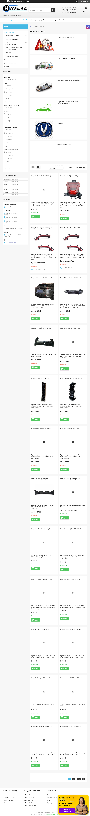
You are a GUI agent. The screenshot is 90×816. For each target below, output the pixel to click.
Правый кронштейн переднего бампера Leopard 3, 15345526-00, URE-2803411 (42, 456)
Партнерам (50, 803)
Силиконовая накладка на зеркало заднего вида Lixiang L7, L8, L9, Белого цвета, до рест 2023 (44, 203)
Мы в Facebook (30, 795)
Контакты (50, 795)
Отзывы (6, 66)
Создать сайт (20, 1)
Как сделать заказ (9, 797)
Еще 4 (7, 146)
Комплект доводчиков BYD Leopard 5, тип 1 (72, 505)
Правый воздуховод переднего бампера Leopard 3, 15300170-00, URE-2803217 (42, 406)
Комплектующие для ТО (66, 59)
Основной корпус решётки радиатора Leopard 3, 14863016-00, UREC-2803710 (72, 356)
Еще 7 (7, 101)
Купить (36, 217)
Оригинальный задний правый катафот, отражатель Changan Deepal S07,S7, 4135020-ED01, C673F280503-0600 (43, 256)
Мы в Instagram (30, 797)
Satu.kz (53, 812)
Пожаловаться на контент (53, 814)
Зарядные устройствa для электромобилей (67, 102)
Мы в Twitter (29, 803)
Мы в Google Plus (30, 805)
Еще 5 (7, 168)
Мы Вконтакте (29, 800)
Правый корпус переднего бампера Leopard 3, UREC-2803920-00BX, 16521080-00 (72, 456)
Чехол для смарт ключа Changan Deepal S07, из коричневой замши (73, 753)
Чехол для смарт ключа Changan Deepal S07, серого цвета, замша (73, 705)
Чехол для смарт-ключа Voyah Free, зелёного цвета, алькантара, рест (43, 753)
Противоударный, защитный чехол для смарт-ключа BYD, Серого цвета (43, 656)
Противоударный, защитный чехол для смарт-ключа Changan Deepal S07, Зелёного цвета (43, 607)
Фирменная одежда (65, 144)
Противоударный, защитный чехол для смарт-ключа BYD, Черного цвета (72, 606)
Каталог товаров (9, 32)
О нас (5, 59)
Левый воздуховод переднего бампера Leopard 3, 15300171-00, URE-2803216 (71, 406)
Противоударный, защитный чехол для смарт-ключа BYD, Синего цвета (72, 656)
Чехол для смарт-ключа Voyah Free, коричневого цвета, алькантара (43, 705)
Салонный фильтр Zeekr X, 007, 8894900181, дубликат (41, 556)
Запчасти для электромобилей (15, 20)
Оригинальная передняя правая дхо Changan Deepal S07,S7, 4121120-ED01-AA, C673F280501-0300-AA (73, 305)
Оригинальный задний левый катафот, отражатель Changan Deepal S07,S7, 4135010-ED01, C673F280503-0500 (73, 255)
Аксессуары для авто (65, 37)
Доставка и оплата (10, 63)
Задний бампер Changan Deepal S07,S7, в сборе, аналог (44, 355)
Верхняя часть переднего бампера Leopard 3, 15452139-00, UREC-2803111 (42, 506)
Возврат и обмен (9, 800)
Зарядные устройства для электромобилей (47, 20)
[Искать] (53, 10)
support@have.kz (11, 243)
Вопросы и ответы (9, 795)
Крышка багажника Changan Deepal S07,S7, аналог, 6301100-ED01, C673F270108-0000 (42, 305)
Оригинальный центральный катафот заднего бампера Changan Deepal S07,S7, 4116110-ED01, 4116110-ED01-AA (73, 204)
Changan (60, 123)
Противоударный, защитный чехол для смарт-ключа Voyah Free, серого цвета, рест (72, 556)
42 (79, 779)
